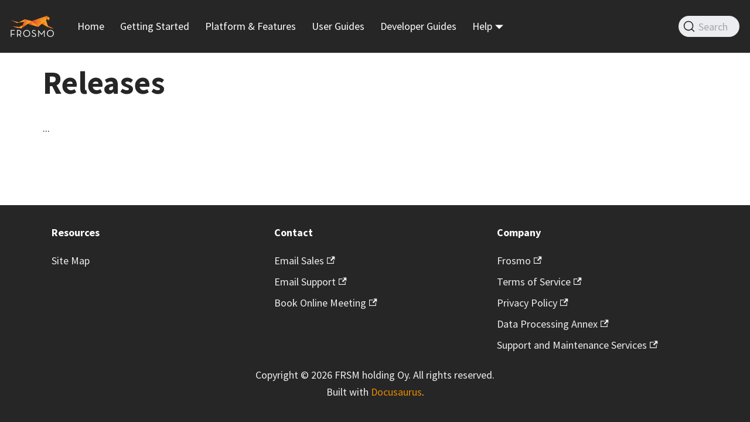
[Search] (709, 26)
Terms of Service (539, 281)
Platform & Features (250, 26)
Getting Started (154, 26)
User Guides (338, 26)
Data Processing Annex (553, 324)
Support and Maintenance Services (577, 345)
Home (90, 26)
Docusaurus (396, 392)
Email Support (310, 281)
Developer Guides (418, 26)
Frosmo (519, 260)
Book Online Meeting (325, 302)
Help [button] (482, 26)
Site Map (71, 260)
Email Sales (304, 260)
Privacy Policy (532, 302)
